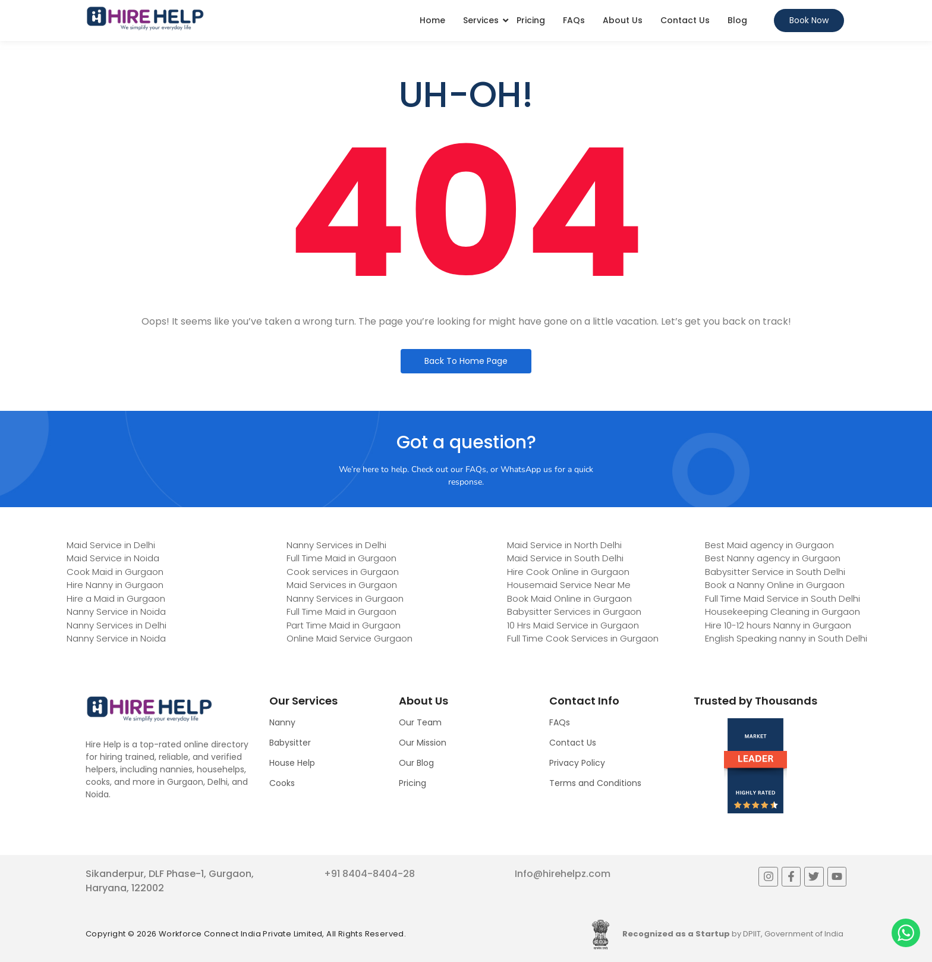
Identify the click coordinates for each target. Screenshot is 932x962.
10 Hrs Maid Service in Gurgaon (573, 625)
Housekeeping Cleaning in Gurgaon (782, 611)
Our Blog (416, 763)
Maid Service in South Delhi (565, 558)
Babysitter (290, 743)
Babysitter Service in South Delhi (775, 571)
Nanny (282, 722)
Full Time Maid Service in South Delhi (782, 598)
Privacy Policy (577, 763)
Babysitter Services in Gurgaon (574, 611)
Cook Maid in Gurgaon (115, 571)
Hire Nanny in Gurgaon (115, 585)
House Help (292, 763)
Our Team (420, 722)
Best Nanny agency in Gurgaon (772, 558)
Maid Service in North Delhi (564, 545)
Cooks (282, 783)
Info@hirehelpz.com (562, 874)
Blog (737, 20)
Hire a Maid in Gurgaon (116, 598)
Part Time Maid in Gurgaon (343, 625)
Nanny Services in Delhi (116, 625)
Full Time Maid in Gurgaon (341, 558)
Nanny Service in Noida (116, 611)
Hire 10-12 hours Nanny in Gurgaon (778, 625)
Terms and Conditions (595, 783)
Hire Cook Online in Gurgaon (568, 571)
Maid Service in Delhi (111, 545)
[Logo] (145, 18)
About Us (623, 20)
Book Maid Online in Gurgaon (569, 598)
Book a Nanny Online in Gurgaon (775, 585)
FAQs (574, 20)
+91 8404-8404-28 (369, 874)
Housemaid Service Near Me (569, 585)
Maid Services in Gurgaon (341, 585)
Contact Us (685, 20)
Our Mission (422, 743)
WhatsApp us (526, 469)
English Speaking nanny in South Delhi (786, 638)
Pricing (531, 20)
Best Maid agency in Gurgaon (769, 545)
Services (481, 20)
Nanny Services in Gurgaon (345, 598)
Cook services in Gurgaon (342, 571)
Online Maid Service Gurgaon (349, 638)
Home (432, 20)
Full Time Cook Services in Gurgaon (583, 638)
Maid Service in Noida (113, 558)
